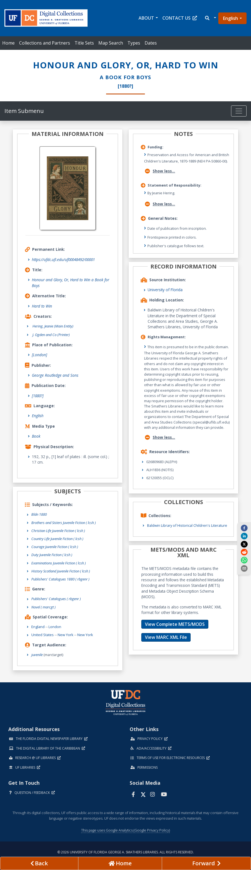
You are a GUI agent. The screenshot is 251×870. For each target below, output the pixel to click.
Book (36, 436)
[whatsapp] (244, 560)
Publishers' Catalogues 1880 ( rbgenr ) (60, 579)
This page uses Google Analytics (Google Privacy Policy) (125, 830)
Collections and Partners (44, 43)
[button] (210, 18)
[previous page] (39, 863)
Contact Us (179, 18)
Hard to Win (42, 306)
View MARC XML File (166, 637)
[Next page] (206, 863)
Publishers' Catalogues (56, 598)
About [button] (146, 18)
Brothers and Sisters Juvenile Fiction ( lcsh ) (63, 522)
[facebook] (244, 527)
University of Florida (165, 289)
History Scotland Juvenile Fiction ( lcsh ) (60, 571)
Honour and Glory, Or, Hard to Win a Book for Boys (70, 282)
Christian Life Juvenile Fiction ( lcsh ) (58, 530)
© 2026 (125, 852)
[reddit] (244, 552)
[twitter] (244, 544)
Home (8, 43)
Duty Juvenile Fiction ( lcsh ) (51, 554)
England (38, 626)
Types (133, 43)
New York (65, 634)
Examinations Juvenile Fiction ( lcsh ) (58, 563)
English (230, 18)
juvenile (37, 654)
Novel (43, 607)
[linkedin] (244, 535)
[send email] (244, 568)
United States (42, 634)
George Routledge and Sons (55, 375)
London (54, 626)
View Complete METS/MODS (175, 624)
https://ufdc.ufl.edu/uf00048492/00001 (63, 259)
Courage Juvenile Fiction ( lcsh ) (54, 546)
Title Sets (84, 43)
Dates (151, 43)
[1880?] (37, 395)
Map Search (110, 43)
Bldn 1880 (39, 514)
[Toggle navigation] (239, 111)
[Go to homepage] (120, 863)
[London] (39, 354)
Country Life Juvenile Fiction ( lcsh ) (57, 538)
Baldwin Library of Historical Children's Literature (187, 525)
